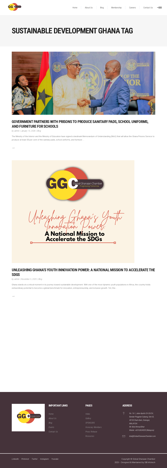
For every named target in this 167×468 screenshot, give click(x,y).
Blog (39, 131)
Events (51, 427)
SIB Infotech (150, 462)
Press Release (91, 431)
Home (51, 414)
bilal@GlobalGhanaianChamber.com (142, 436)
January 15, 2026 (28, 131)
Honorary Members (93, 427)
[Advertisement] (78, 353)
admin (16, 131)
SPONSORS (90, 423)
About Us (52, 418)
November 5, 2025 (29, 279)
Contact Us (53, 431)
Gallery (88, 418)
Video (87, 414)
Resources (89, 436)
